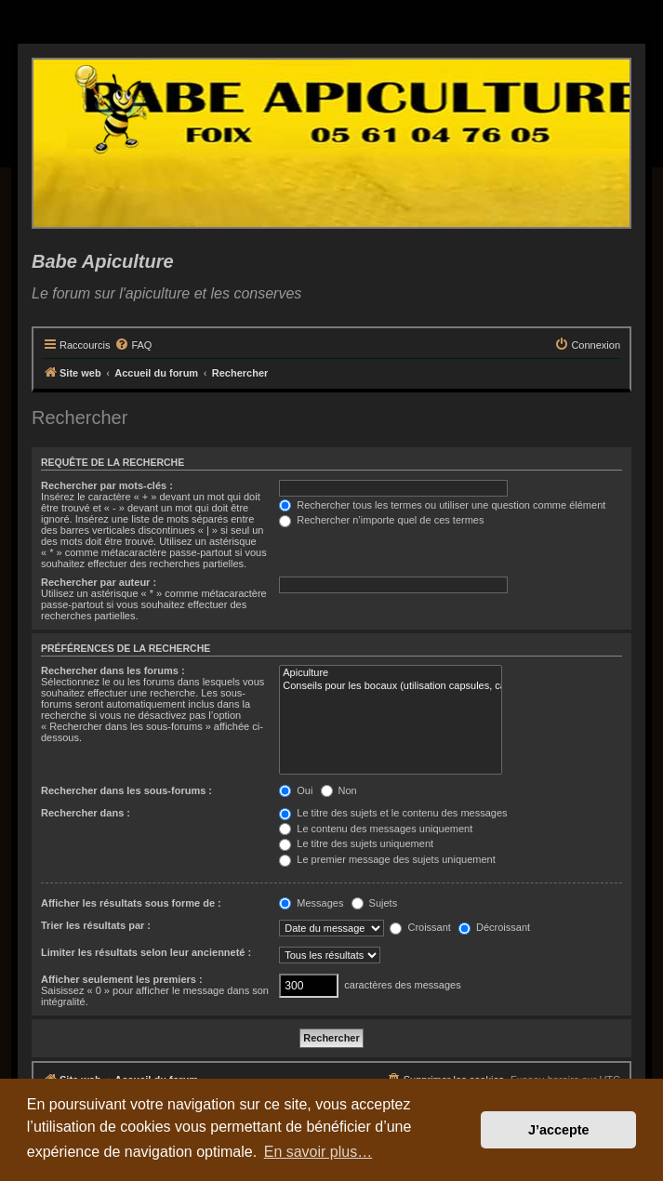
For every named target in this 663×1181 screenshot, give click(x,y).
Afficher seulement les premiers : (122, 979)
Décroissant (494, 927)
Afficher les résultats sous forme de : (131, 903)
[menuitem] (133, 345)
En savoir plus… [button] (318, 1152)
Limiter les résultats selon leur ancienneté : (146, 952)
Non (339, 790)
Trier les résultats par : (96, 925)
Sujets (374, 903)
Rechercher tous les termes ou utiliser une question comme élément (442, 505)
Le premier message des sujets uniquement (387, 859)
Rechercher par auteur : (98, 582)
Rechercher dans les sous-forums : (126, 790)
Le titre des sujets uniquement (356, 843)
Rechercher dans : (85, 812)
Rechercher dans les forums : (113, 670)
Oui (295, 790)
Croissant (420, 927)
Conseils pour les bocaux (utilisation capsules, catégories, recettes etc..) (390, 686)
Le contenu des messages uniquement (375, 828)
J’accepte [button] (559, 1129)
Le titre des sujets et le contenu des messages (393, 812)
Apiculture (390, 673)
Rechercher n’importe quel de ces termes (381, 519)
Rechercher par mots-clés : (107, 485)
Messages (311, 903)
